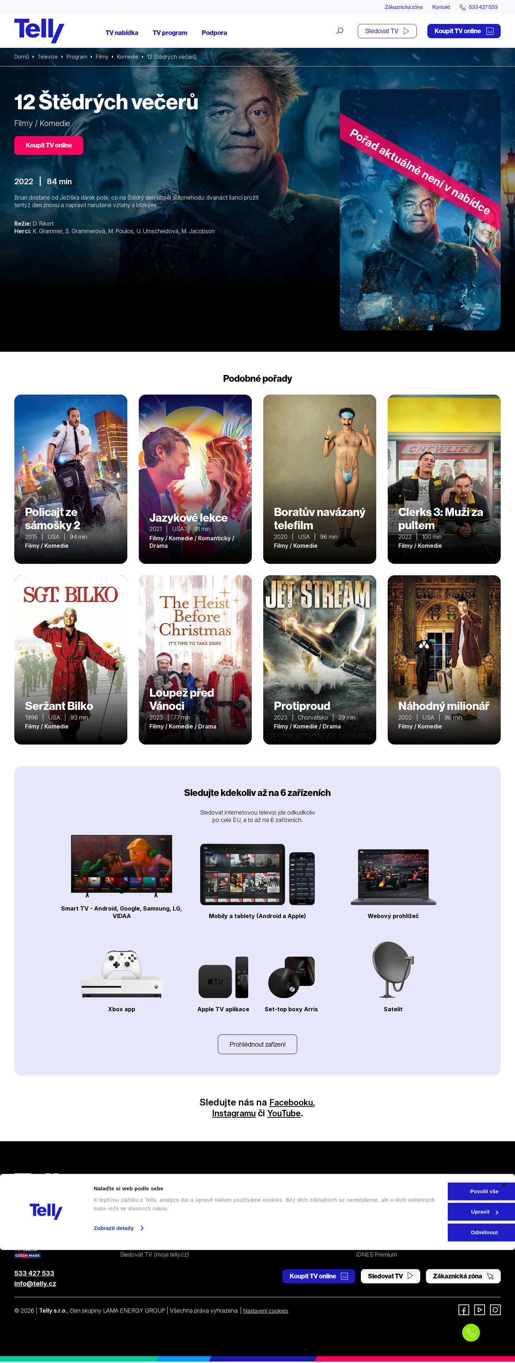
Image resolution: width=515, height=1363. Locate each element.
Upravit (437, 1325)
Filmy (106, 57)
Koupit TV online (464, 31)
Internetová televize (145, 1191)
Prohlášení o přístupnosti (276, 1243)
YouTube (287, 1114)
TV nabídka (122, 33)
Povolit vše (437, 1304)
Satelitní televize (140, 1204)
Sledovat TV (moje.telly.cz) (154, 1255)
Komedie (132, 57)
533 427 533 (34, 1274)
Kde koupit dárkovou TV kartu (158, 1217)
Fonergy (367, 1243)
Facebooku (291, 1103)
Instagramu (231, 1114)
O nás (363, 1191)
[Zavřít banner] (503, 1298)
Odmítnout (437, 1345)
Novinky (367, 1217)
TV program (170, 33)
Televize (49, 57)
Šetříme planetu (265, 1229)
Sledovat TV (387, 31)
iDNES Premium (376, 1255)
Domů (22, 57)
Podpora (214, 33)
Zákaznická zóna (397, 7)
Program (79, 57)
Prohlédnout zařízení (257, 1045)
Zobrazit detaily (114, 1341)
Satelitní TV (260, 1204)
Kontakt (437, 7)
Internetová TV (264, 1191)
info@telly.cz (35, 1285)
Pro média (369, 1229)
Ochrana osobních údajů (276, 1217)
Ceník (127, 1243)
